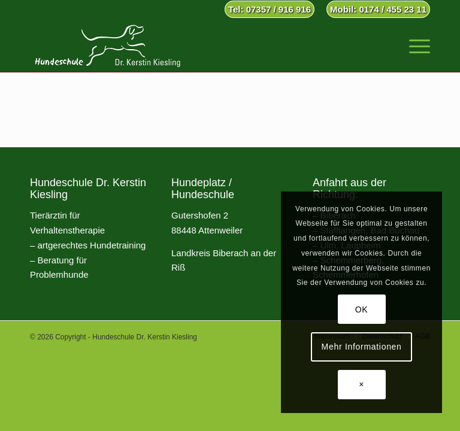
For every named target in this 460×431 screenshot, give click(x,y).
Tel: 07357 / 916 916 (269, 9)
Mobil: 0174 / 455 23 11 (378, 9)
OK (361, 309)
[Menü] (413, 45)
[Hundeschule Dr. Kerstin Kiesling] (107, 45)
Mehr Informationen (362, 346)
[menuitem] (269, 10)
